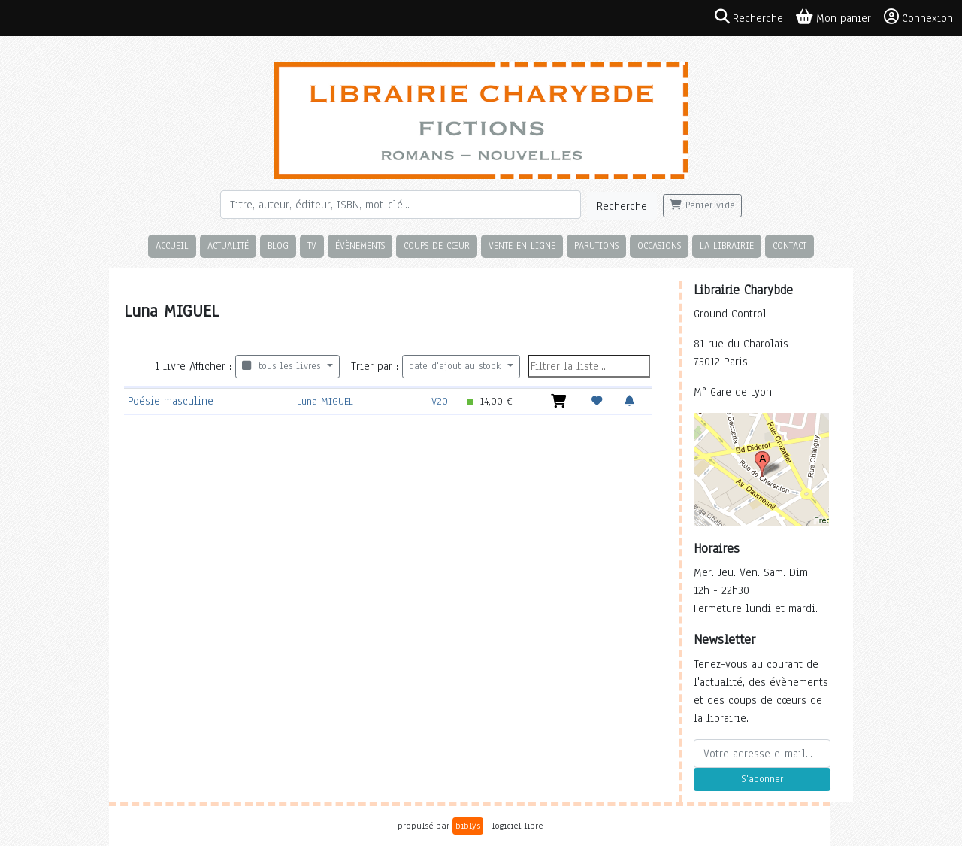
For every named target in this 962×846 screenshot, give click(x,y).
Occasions (659, 245)
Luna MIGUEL (325, 401)
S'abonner (762, 779)
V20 (439, 401)
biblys (467, 826)
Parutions (596, 245)
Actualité (228, 245)
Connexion (918, 17)
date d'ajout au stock (456, 366)
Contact (789, 245)
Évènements (360, 245)
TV (311, 245)
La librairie (727, 245)
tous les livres (283, 366)
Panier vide (702, 205)
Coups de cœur (437, 245)
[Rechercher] (400, 204)
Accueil (172, 245)
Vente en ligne (522, 245)
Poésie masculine (170, 400)
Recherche (622, 206)
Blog (278, 245)
